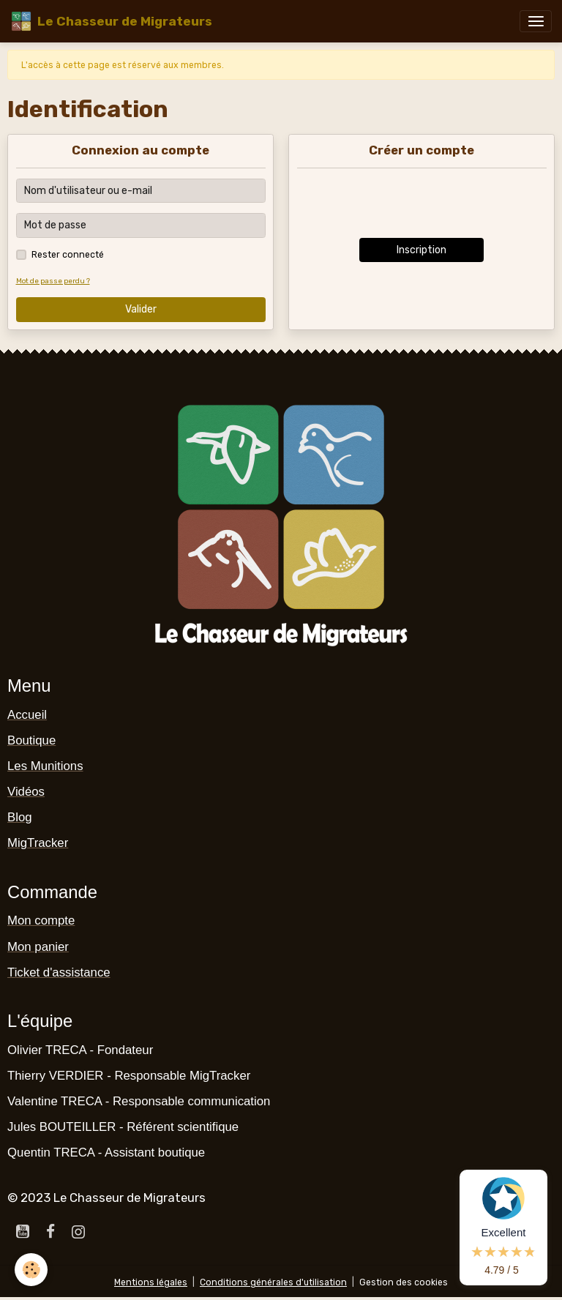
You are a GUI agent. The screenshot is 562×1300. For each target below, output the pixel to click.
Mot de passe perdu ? (53, 281)
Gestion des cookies (403, 1282)
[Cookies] (31, 1269)
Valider (141, 309)
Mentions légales (150, 1282)
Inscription (421, 250)
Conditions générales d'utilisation (273, 1282)
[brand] (111, 21)
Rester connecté (67, 255)
